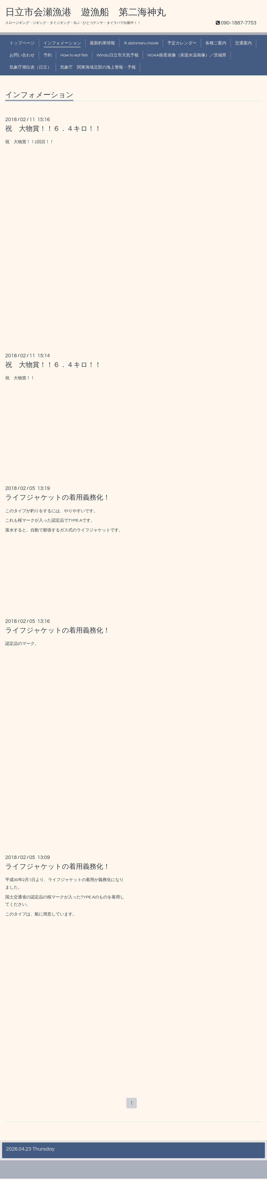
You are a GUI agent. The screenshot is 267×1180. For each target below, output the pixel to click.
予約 (47, 55)
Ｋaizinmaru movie (141, 43)
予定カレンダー (182, 43)
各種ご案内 (215, 43)
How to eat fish (74, 55)
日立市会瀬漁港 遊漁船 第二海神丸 (85, 12)
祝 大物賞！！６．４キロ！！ (53, 128)
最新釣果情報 (102, 43)
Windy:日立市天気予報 (118, 55)
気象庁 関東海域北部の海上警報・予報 (98, 67)
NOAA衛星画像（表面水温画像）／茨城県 (186, 55)
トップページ (22, 43)
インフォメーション (62, 43)
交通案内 (243, 43)
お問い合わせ (22, 55)
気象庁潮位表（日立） (30, 67)
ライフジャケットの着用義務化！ (57, 497)
